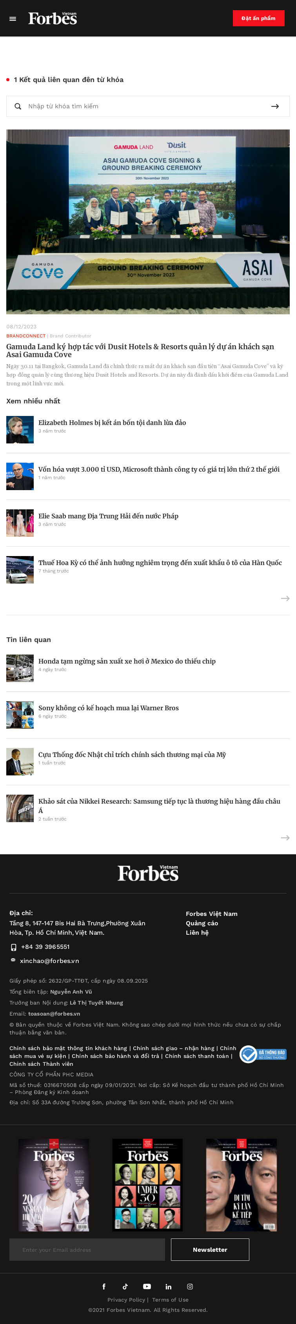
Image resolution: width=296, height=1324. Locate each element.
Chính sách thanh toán (197, 1056)
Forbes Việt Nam (212, 913)
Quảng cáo (202, 923)
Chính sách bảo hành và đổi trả (115, 1056)
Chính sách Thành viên (41, 1064)
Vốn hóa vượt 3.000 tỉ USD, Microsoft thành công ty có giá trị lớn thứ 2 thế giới (159, 469)
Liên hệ (197, 932)
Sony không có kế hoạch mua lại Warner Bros (108, 708)
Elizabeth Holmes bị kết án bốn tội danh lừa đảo (112, 423)
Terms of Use (170, 1300)
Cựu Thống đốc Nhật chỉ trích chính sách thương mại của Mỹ (132, 755)
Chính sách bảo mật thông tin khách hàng (68, 1048)
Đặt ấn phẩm (259, 18)
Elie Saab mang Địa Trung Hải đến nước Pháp (108, 516)
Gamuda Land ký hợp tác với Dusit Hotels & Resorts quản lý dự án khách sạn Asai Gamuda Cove (140, 350)
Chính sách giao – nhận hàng (173, 1048)
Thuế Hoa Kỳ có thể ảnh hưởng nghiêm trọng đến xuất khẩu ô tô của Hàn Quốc (160, 563)
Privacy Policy (126, 1300)
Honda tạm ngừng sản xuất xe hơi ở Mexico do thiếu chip (127, 661)
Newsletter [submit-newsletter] (210, 1249)
